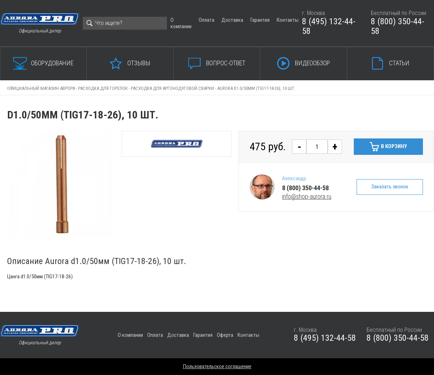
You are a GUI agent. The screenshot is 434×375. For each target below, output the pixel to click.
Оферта (225, 335)
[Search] (125, 23)
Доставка (232, 20)
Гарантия (260, 20)
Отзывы (138, 63)
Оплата (206, 20)
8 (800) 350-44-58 (397, 26)
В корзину (394, 146)
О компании (181, 23)
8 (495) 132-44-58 (329, 26)
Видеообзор (312, 63)
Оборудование (52, 63)
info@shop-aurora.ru (306, 196)
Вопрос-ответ (225, 63)
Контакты (287, 20)
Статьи (399, 63)
